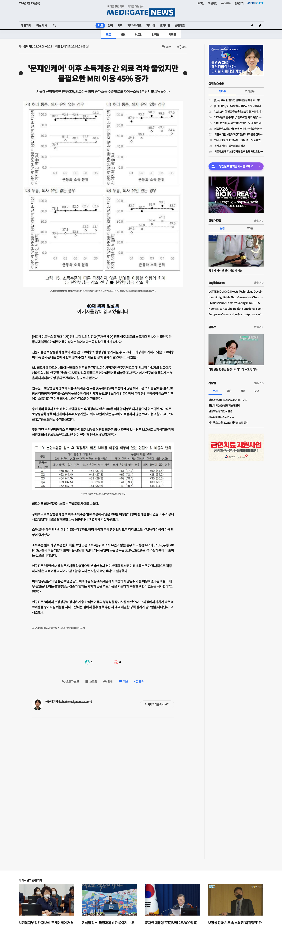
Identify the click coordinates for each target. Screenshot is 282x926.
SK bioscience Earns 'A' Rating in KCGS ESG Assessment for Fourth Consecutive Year (236, 303)
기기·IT (150, 25)
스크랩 (93, 681)
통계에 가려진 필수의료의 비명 (229, 146)
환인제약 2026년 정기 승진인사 (224, 405)
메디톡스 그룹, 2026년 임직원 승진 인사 (228, 422)
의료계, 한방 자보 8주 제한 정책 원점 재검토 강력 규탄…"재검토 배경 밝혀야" (239, 151)
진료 (108, 34)
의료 (100, 25)
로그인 (200, 3)
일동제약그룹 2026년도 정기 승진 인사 (228, 400)
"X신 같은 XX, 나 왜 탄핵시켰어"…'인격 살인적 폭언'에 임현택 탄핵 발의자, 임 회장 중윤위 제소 (239, 123)
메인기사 (26, 25)
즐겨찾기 (238, 3)
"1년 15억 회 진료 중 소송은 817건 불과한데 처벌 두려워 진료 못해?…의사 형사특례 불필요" (239, 111)
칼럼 (222, 228)
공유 (184, 47)
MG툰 (250, 228)
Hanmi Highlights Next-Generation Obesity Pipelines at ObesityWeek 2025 (236, 297)
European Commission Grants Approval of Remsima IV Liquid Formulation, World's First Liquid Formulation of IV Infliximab (236, 314)
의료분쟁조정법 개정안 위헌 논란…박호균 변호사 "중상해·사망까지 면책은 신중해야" (239, 129)
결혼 (229, 391)
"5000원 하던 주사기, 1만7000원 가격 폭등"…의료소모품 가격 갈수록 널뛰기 (239, 117)
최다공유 (249, 91)
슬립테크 (180, 25)
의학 (120, 25)
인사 (215, 391)
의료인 (138, 34)
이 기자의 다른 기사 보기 (157, 704)
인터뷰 (155, 34)
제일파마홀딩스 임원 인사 (221, 417)
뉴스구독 (225, 3)
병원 (122, 34)
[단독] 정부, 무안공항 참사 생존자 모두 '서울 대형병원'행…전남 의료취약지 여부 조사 (239, 106)
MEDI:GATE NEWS (141, 10)
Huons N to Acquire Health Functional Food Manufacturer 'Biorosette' (236, 308)
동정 (243, 391)
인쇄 (109, 681)
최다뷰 (222, 91)
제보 (168, 47)
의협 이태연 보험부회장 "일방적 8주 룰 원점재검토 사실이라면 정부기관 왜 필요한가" (239, 134)
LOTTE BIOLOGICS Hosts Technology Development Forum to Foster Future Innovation (236, 291)
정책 (110, 25)
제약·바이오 (134, 25)
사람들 (172, 34)
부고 (256, 391)
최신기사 (41, 25)
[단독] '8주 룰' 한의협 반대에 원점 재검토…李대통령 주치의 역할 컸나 (239, 100)
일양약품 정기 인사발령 (220, 411)
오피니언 (165, 25)
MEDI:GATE (255, 3)
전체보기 (257, 220)
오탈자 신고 (72, 681)
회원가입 (212, 3)
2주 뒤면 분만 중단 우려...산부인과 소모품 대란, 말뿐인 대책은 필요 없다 (239, 140)
